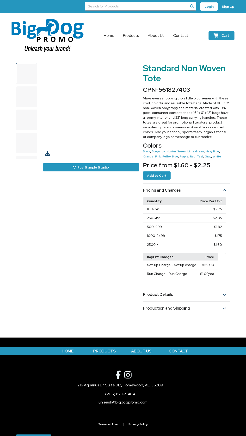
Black (146, 151)
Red (193, 156)
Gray (208, 156)
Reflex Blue (170, 156)
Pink (158, 156)
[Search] (192, 6)
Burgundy (158, 151)
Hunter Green (176, 151)
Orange (148, 156)
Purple (184, 156)
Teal (200, 156)
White (217, 156)
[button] (186, 190)
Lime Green (195, 151)
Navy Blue (212, 151)
